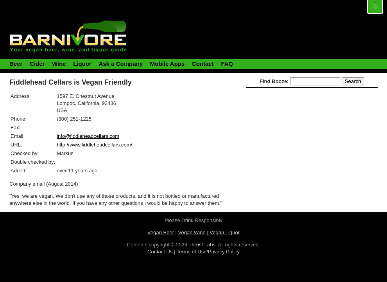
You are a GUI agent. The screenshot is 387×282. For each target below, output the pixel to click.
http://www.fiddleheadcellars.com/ (94, 145)
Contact (203, 63)
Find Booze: (274, 81)
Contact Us (159, 252)
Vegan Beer (160, 232)
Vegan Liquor (225, 232)
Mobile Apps (167, 63)
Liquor (82, 63)
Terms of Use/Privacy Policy (208, 252)
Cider (37, 63)
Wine (59, 63)
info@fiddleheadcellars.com (88, 136)
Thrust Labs (201, 245)
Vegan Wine (192, 232)
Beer (15, 63)
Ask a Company (121, 63)
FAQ (227, 63)
